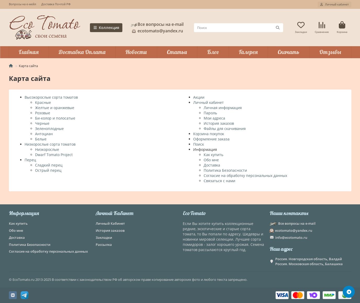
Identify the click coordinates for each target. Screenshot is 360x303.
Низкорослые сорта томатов (50, 144)
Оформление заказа (211, 138)
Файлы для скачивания (225, 128)
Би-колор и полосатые (55, 118)
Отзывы (330, 52)
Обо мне (211, 159)
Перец (30, 159)
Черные (42, 123)
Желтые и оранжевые (54, 107)
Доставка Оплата (82, 52)
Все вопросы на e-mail (157, 24)
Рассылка (104, 244)
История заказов (219, 123)
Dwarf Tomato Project (54, 154)
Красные (43, 102)
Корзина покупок (208, 133)
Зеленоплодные (49, 128)
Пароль (210, 112)
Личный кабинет (208, 102)
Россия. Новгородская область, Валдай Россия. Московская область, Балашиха (309, 261)
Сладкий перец (48, 165)
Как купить (213, 154)
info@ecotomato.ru (291, 237)
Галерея (248, 52)
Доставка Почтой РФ (56, 4)
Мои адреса (214, 118)
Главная (29, 52)
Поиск (198, 144)
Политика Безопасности (225, 170)
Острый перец (48, 170)
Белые (41, 138)
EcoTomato (194, 213)
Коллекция (106, 27)
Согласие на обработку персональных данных (245, 175)
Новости (136, 52)
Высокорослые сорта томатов (51, 97)
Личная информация (223, 107)
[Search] (238, 27)
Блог (213, 52)
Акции (198, 97)
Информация (24, 213)
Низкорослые (47, 149)
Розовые (42, 112)
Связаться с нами (219, 180)
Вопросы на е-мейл (22, 4)
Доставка (212, 165)
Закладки (104, 237)
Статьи (177, 52)
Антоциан (44, 133)
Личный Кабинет (114, 213)
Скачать (288, 52)
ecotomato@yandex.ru (156, 31)
